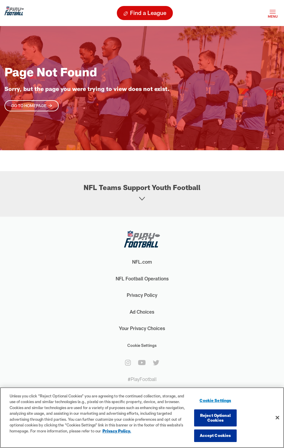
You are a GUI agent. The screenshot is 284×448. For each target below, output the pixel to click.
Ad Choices (142, 312)
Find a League (148, 12)
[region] (142, 417)
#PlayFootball (142, 379)
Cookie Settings (142, 345)
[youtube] (142, 362)
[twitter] (156, 362)
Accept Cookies (215, 435)
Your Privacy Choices (142, 328)
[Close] (277, 417)
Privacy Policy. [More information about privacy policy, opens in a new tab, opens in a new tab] (116, 431)
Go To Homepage (28, 105)
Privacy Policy (142, 295)
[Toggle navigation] (273, 13)
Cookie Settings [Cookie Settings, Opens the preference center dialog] (215, 400)
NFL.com (142, 262)
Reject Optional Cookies (215, 418)
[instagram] (128, 363)
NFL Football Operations (142, 278)
